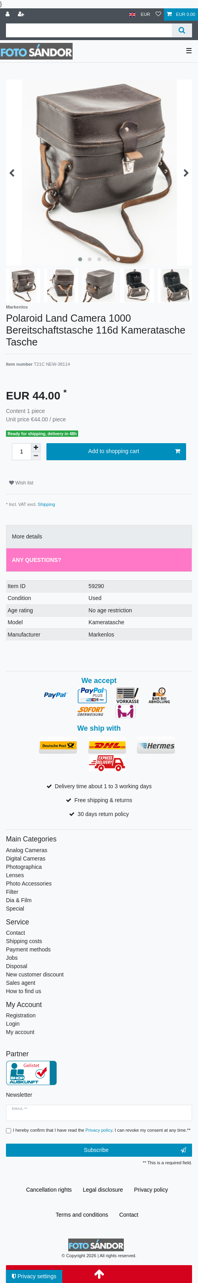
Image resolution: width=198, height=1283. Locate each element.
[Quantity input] (21, 451)
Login (12, 1024)
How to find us (23, 991)
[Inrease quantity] (35, 447)
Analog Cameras (26, 850)
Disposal (16, 966)
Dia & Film (19, 900)
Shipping (46, 504)
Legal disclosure (103, 1190)
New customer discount (35, 974)
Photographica (24, 867)
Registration (21, 1015)
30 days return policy (103, 814)
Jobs (12, 958)
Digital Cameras (26, 858)
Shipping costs (24, 941)
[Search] (182, 30)
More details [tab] (27, 536)
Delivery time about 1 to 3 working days (103, 786)
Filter (12, 892)
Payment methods (28, 949)
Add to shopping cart (134, 451)
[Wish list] (158, 14)
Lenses (15, 875)
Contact (15, 933)
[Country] (132, 14)
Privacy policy (151, 1190)
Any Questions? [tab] (36, 560)
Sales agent (20, 983)
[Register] (22, 14)
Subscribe (135, 1150)
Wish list (21, 483)
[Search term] (89, 30)
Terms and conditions (82, 1215)
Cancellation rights (49, 1190)
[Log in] (8, 14)
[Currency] (145, 14)
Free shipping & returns (103, 800)
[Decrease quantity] (35, 456)
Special (15, 908)
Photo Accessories (29, 883)
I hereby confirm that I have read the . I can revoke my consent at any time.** (102, 1130)
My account (20, 1032)
